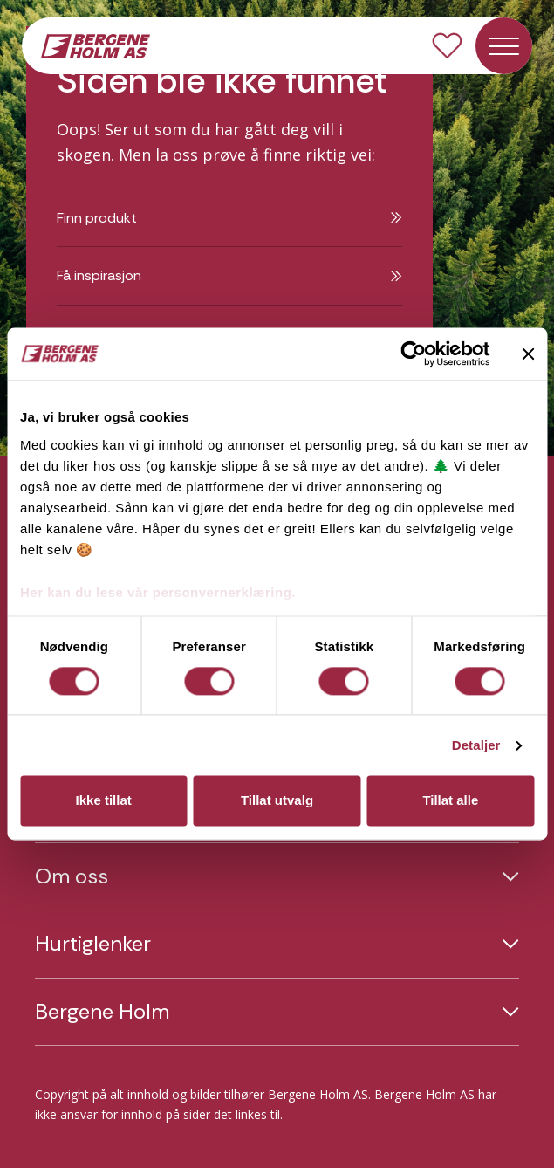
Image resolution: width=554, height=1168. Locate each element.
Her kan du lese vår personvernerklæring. (158, 592)
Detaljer (476, 745)
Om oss (71, 876)
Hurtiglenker (93, 943)
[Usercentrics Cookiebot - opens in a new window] (413, 353)
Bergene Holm (102, 1011)
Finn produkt (229, 218)
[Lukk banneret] (528, 353)
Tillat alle (450, 801)
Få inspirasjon (229, 275)
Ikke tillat (104, 801)
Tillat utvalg (277, 801)
